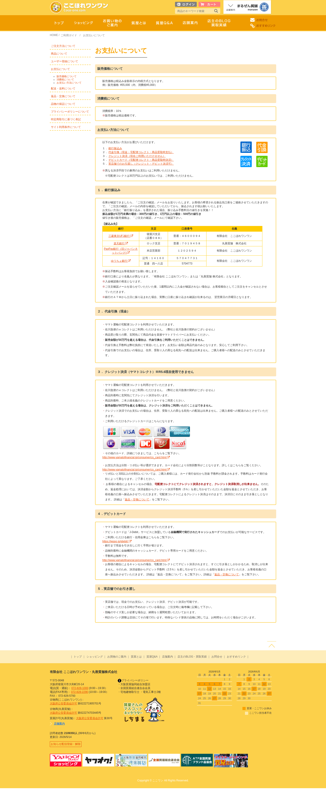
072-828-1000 (79, 688)
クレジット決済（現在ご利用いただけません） (136, 156)
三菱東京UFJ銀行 (120, 236)
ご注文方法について (63, 46)
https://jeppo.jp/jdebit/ (117, 541)
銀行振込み (115, 148)
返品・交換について (63, 96)
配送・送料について (63, 88)
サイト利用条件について (66, 127)
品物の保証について (63, 104)
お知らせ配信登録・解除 (67, 745)
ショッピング (94, 656)
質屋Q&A (152, 656)
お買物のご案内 (116, 656)
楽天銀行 (121, 243)
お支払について (60, 69)
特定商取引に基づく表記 (66, 119)
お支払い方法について (69, 82)
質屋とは (136, 656)
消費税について (65, 79)
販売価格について (67, 76)
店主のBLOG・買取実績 (192, 656)
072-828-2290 (79, 692)
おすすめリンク (236, 656)
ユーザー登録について (64, 61)
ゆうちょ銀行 (121, 260)
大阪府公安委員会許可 (63, 703)
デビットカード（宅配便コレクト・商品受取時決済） (141, 159)
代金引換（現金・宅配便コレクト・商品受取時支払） (141, 152)
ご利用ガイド (69, 35)
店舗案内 (167, 656)
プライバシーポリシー (133, 680)
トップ (78, 656)
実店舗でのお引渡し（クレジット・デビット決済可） (141, 163)
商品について (59, 53)
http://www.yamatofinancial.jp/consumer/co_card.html (136, 457)
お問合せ (216, 656)
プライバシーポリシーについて (70, 111)
